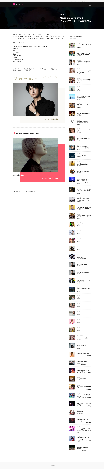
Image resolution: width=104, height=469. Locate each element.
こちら (24, 42)
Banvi (14, 54)
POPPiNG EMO (17, 55)
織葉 (14, 50)
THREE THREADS (18, 59)
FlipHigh (15, 57)
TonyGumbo (16, 52)
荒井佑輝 (15, 48)
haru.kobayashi (17, 61)
